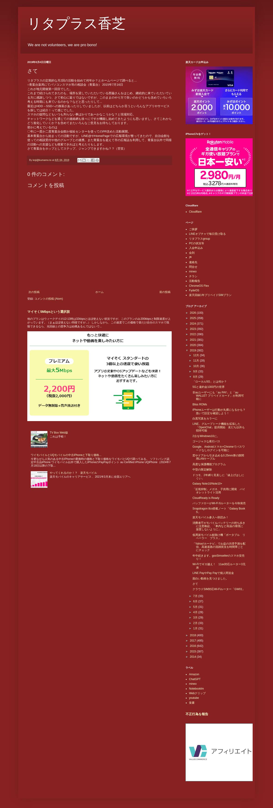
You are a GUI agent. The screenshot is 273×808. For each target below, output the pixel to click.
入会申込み (196, 248)
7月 (195, 596)
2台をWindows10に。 (206, 436)
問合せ (193, 266)
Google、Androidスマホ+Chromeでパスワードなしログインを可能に (218, 448)
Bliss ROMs (199, 404)
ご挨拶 (193, 229)
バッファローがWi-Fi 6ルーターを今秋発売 (219, 503)
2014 (193, 656)
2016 (193, 646)
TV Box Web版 (59, 432)
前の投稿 (165, 292)
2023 (193, 329)
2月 (195, 623)
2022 (193, 334)
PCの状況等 (196, 243)
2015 (193, 651)
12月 (196, 355)
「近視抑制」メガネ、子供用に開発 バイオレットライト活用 (218, 491)
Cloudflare (195, 211)
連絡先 (193, 262)
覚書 (192, 702)
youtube (194, 697)
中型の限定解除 (202, 469)
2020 (193, 345)
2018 (193, 635)
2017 (193, 640)
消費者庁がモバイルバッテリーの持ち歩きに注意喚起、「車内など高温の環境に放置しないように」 (218, 526)
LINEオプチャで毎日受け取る (207, 233)
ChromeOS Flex (199, 285)
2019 (193, 350)
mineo (193, 271)
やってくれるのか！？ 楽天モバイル (73, 472)
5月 (195, 607)
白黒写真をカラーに (204, 418)
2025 (193, 318)
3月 (195, 617)
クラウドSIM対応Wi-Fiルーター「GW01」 (218, 589)
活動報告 (194, 281)
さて (195, 583)
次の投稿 (34, 292)
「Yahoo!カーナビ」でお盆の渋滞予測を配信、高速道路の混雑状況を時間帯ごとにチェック (218, 547)
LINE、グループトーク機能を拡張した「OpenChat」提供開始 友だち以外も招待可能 (218, 427)
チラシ (193, 276)
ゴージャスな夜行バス (206, 441)
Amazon (194, 674)
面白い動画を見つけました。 (210, 578)
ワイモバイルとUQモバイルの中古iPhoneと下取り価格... (66, 455)
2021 (193, 339)
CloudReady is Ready (205, 498)
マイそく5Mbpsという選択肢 (48, 312)
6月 (195, 601)
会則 (192, 252)
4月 (195, 612)
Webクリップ (197, 693)
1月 (195, 628)
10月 (196, 366)
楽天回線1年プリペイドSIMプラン (210, 295)
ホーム (99, 292)
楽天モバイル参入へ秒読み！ (210, 517)
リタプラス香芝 (76, 23)
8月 (195, 376)
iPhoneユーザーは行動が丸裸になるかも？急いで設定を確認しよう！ (218, 411)
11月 (196, 360)
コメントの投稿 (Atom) (48, 298)
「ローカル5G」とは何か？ (209, 381)
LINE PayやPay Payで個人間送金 (213, 573)
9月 (195, 371)
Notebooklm (196, 688)
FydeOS (194, 290)
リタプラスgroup (199, 238)
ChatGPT (195, 679)
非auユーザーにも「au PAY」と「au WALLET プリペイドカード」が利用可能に (218, 396)
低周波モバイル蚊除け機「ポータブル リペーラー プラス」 (218, 536)
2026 (193, 312)
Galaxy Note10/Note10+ (207, 483)
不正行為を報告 (197, 714)
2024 (193, 323)
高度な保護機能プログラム (209, 464)
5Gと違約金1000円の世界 (208, 387)
